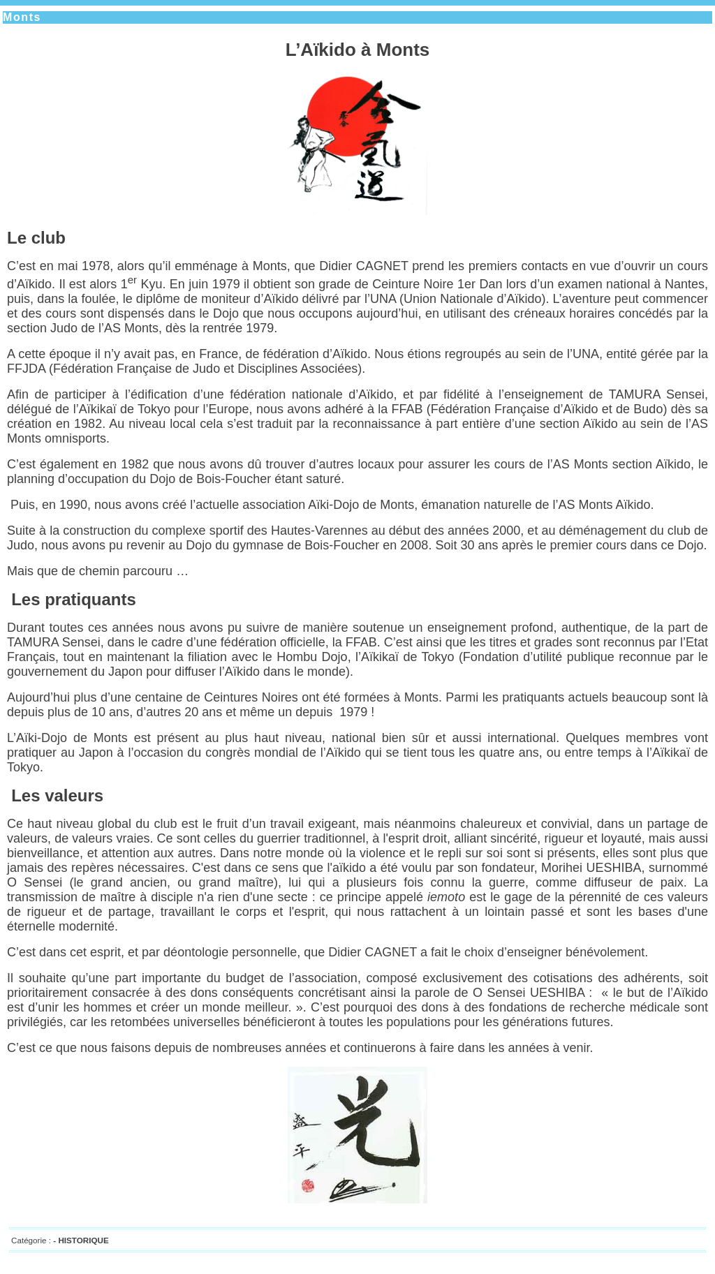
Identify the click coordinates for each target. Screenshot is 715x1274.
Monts (22, 17)
